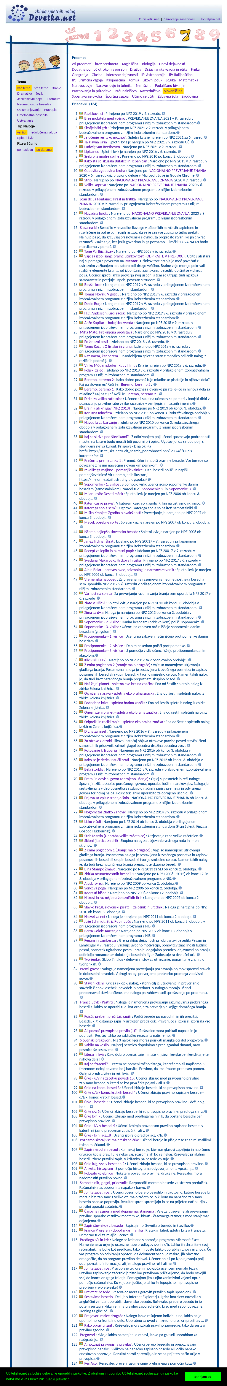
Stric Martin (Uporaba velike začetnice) (114, 836)
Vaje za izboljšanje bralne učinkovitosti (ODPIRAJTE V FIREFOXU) (134, 256)
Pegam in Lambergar (100, 940)
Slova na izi (88, 227)
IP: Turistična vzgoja (87, 80)
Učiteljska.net (210, 19)
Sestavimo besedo (98, 1296)
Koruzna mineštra (98, 413)
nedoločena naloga (43, 132)
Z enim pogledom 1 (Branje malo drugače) (117, 850)
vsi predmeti (81, 64)
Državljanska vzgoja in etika (166, 69)
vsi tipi (21, 132)
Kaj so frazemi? (96, 1064)
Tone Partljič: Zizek (98, 251)
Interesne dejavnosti (122, 74)
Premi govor (89, 969)
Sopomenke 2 (152, 489)
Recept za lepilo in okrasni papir (109, 550)
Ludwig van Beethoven (102, 146)
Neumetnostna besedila (34, 104)
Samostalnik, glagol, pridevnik (103, 1182)
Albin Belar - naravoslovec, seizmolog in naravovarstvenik (129, 569)
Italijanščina (115, 80)
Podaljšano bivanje (169, 85)
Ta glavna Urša (95, 142)
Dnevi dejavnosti (172, 64)
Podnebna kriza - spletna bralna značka (114, 702)
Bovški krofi (93, 284)
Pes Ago (90, 1363)
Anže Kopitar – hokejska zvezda (108, 322)
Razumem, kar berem (101, 356)
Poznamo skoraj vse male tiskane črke (109, 1140)
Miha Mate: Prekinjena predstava (106, 332)
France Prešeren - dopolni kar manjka (113, 1230)
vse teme (23, 88)
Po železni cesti (96, 341)
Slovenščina (173, 91)
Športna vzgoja (117, 96)
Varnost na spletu (98, 593)
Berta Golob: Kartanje (101, 931)
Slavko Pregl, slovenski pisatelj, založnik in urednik (123, 907)
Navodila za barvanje (100, 422)
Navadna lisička (96, 213)
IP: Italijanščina (181, 74)
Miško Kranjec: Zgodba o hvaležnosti (112, 512)
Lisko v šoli (92, 821)
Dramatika (24, 93)
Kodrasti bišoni (95, 893)
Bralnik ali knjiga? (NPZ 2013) (107, 408)
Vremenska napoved (100, 579)
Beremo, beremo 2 (99, 379)
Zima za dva (93, 612)
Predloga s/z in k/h (94, 1239)
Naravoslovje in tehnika (114, 85)
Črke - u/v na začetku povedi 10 (109, 1078)
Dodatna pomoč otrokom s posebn (99, 69)
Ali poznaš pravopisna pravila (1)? (110, 1030)
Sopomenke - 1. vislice (101, 484)
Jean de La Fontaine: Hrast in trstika (108, 199)
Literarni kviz (94, 1054)
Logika (171, 80)
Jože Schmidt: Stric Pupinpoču (107, 921)
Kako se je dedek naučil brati (106, 759)
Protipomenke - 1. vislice (103, 636)
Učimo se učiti (143, 96)
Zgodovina (190, 96)
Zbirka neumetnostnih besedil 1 (109, 874)
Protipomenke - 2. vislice (104, 645)
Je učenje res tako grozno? (105, 137)
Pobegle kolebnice (98, 1173)
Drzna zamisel (95, 731)
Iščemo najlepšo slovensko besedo (111, 531)
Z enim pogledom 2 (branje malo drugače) (117, 664)
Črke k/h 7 (92, 1116)
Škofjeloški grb (95, 127)
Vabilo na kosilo (96, 1045)
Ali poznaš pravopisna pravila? (108, 1344)
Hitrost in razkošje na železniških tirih (113, 897)
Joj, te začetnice (96, 1268)
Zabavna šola (168, 96)
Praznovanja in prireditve (91, 91)
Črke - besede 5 (96, 1102)
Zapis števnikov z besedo (103, 1225)
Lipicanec (91, 151)
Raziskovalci (93, 113)
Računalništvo (126, 91)
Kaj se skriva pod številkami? (106, 436)
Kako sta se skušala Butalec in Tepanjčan (115, 161)
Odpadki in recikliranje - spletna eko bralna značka (123, 721)
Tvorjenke (92, 959)
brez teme (41, 88)
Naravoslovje (82, 85)
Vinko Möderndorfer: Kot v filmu (110, 365)
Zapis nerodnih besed (101, 1149)
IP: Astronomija (153, 74)
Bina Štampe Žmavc (99, 869)
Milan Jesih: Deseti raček (103, 493)
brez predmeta (106, 64)
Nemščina (144, 85)
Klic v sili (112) (95, 660)
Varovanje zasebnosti (179, 19)
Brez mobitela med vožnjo (104, 118)
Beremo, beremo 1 (99, 389)
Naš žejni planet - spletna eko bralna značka (118, 683)
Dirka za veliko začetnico (103, 398)
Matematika (188, 80)
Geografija (80, 74)
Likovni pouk (152, 80)
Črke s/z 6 (92, 1111)
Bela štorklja (94, 769)
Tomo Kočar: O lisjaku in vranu (108, 346)
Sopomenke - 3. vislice (101, 626)
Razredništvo (150, 91)
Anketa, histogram (98, 1168)
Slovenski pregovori (95, 1040)
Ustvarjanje (25, 120)
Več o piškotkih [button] (57, 1379)
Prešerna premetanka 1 (102, 460)
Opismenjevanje (29, 109)
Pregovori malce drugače (103, 1315)
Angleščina (129, 64)
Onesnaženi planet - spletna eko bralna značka (120, 712)
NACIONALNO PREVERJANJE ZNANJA (177, 170)
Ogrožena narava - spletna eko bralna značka (119, 693)
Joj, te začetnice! (97, 1192)
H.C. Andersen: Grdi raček (104, 313)
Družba (135, 69)
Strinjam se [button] (202, 1376)
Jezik (39, 93)
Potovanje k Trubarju (100, 750)
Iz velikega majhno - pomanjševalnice (113, 470)
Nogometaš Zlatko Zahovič (105, 812)
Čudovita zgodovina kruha (104, 170)
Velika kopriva (95, 185)
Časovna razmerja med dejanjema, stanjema (119, 1211)
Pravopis (50, 109)
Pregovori (87, 1334)
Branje (56, 88)
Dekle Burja (93, 303)
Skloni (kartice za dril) (101, 840)
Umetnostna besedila (32, 115)
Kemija (133, 80)
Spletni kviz (25, 138)
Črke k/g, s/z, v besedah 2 (104, 1163)
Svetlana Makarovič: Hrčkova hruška (112, 560)
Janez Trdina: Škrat (99, 541)
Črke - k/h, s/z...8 (97, 1135)
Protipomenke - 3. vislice (104, 650)
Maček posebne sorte (101, 522)
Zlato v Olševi (94, 603)
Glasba (97, 74)
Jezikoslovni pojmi (30, 99)
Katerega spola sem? (100, 508)
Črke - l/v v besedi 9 (99, 1125)
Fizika (195, 69)
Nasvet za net (95, 916)
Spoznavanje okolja (87, 96)
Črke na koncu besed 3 (102, 1087)
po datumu (44, 149)
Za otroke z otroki (98, 740)
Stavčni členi (94, 983)
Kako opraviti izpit (98, 1325)
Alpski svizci (93, 883)
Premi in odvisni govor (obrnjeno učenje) (116, 778)
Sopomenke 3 (180, 489)
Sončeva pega (95, 888)
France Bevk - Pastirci (96, 1002)
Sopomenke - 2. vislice (101, 622)
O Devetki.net (149, 19)
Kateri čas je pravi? (99, 503)
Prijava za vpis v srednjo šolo (106, 797)
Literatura (54, 99)
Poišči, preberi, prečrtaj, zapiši (107, 1016)
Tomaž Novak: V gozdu (102, 294)
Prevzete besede (97, 1292)
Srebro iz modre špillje (101, 156)
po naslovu (25, 149)
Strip (88, 180)
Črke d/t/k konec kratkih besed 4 (110, 1092)
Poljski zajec (93, 370)
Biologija (149, 64)
